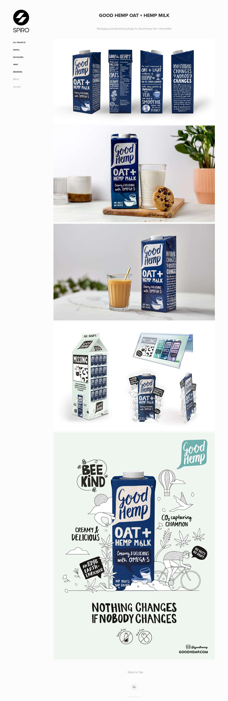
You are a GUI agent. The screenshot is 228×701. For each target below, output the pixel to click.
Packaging (18, 57)
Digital (16, 50)
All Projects (19, 42)
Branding (17, 72)
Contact (17, 86)
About (16, 79)
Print (15, 64)
